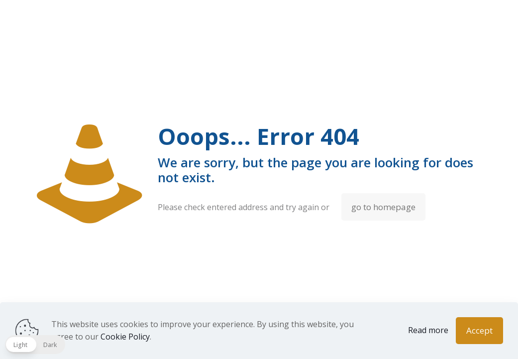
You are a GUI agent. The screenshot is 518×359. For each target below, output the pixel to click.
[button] (35, 344)
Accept (479, 330)
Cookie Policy (125, 336)
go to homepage (383, 207)
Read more (428, 330)
